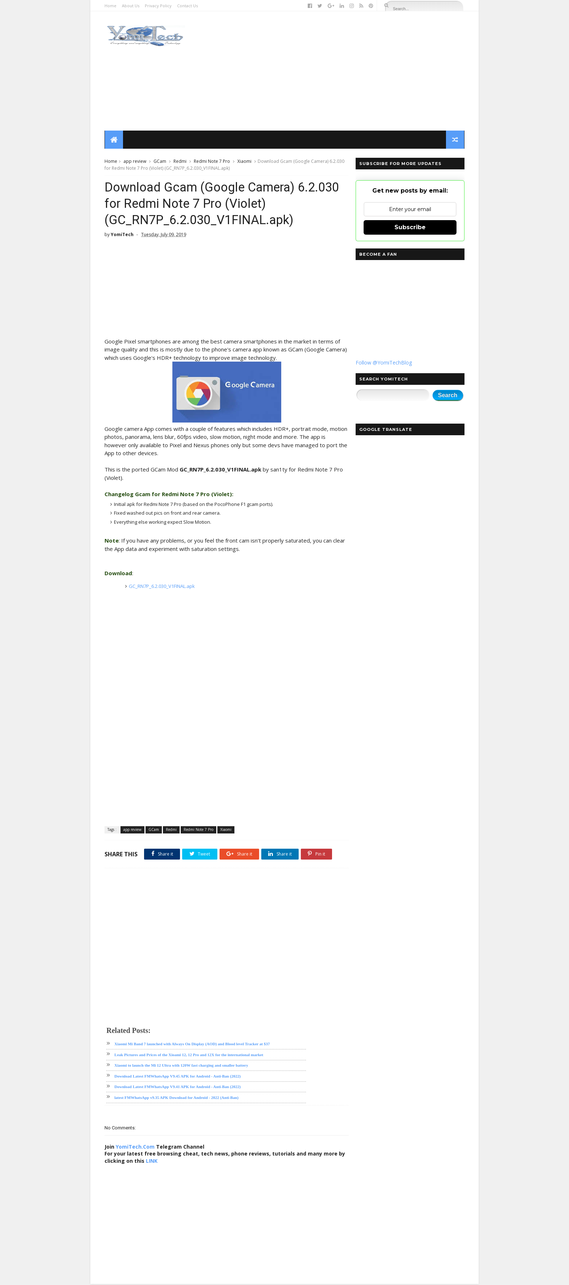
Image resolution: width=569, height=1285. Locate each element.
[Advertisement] (332, 71)
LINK (159, 1161)
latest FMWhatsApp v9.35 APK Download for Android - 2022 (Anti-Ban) (177, 1098)
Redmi (180, 161)
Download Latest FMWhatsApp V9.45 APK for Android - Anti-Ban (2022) (178, 1077)
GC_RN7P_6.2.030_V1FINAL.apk (162, 587)
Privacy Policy (158, 5)
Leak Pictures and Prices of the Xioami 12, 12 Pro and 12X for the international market (189, 1056)
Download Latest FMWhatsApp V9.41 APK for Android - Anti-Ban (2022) (178, 1088)
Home (111, 5)
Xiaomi (245, 161)
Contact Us (187, 5)
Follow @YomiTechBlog (383, 362)
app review (135, 161)
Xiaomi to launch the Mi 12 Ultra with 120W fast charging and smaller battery (181, 1066)
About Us (131, 5)
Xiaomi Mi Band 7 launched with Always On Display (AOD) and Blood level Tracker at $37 (192, 1045)
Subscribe (409, 227)
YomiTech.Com (135, 1147)
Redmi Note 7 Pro (212, 161)
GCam (160, 161)
